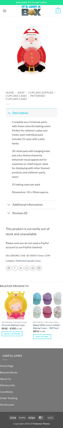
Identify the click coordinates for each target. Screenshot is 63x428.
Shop (21, 92)
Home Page (6, 365)
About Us (5, 378)
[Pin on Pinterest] (33, 268)
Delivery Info (7, 385)
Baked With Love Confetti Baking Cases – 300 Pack (46, 326)
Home (10, 92)
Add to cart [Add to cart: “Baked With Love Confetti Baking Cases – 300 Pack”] (42, 336)
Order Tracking (8, 398)
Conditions (6, 391)
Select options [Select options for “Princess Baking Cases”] (12, 334)
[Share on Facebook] (14, 268)
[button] (5, 11)
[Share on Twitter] (21, 268)
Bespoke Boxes (8, 372)
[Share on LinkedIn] (39, 268)
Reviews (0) (16, 213)
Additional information (24, 205)
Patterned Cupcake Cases (25, 97)
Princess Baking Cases (13, 325)
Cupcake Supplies (40, 92)
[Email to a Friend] (27, 268)
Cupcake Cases (16, 95)
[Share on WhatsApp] (8, 268)
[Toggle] (9, 112)
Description (17, 112)
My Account (7, 404)
